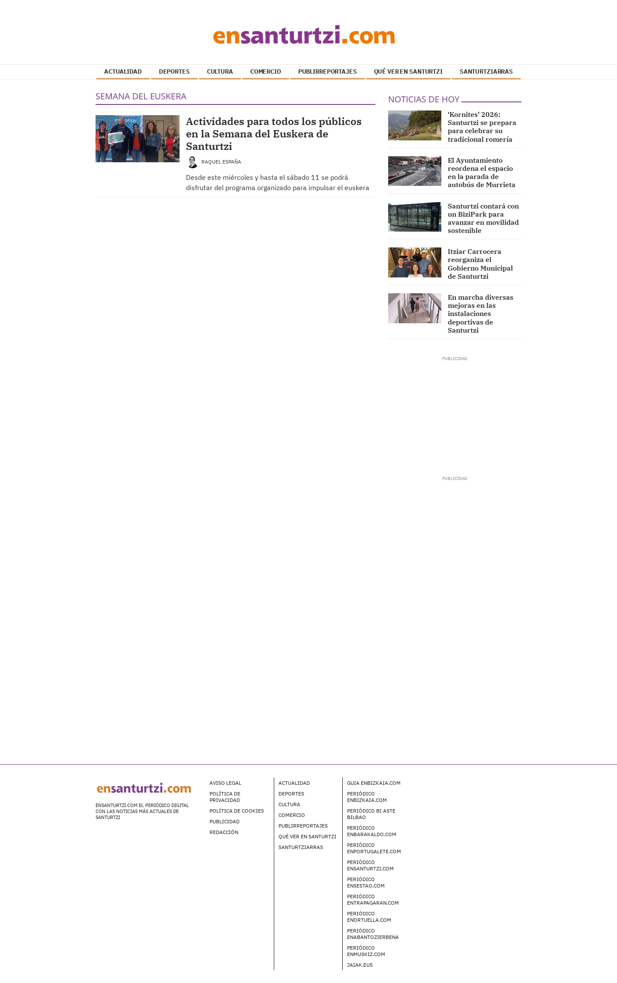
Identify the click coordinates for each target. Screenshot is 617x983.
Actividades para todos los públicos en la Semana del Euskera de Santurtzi (274, 133)
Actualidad (294, 783)
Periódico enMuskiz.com (366, 950)
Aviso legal (225, 783)
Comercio (292, 815)
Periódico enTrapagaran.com (373, 899)
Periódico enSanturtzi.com (370, 865)
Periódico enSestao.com (366, 882)
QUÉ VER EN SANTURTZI (408, 71)
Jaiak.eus (360, 965)
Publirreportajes (303, 825)
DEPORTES (174, 71)
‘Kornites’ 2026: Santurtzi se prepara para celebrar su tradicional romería (482, 126)
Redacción (224, 832)
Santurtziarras (301, 847)
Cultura (289, 804)
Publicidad (225, 821)
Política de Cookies (237, 810)
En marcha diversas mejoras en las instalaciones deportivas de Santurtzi (480, 313)
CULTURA (220, 71)
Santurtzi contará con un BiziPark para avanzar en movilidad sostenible (483, 218)
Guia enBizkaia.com (374, 783)
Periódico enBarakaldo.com (371, 831)
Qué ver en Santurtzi (307, 836)
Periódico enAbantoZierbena (373, 933)
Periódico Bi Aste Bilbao (371, 813)
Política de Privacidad (225, 796)
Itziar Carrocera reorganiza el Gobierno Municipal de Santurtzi (480, 263)
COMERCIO (265, 71)
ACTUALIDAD (123, 71)
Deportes (291, 793)
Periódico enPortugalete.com (374, 848)
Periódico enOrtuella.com (369, 916)
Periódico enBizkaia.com (367, 796)
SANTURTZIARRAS (486, 71)
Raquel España (222, 161)
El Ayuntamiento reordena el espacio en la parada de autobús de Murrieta (481, 172)
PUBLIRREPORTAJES (327, 71)
